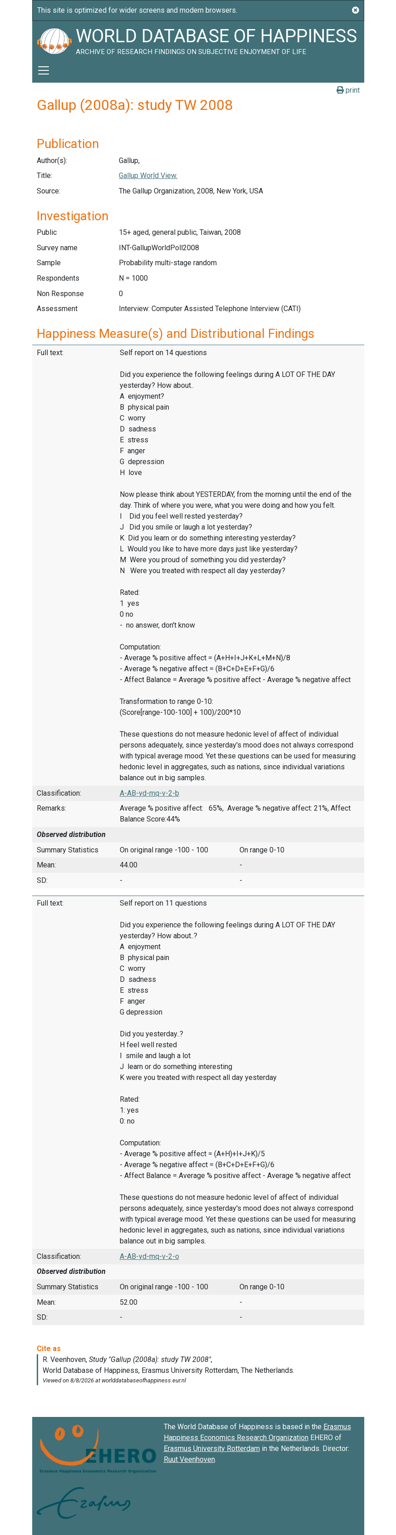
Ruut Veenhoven (189, 1459)
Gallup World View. (148, 175)
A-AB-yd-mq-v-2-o (149, 1256)
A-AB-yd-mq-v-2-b (149, 793)
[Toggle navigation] (43, 70)
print (348, 90)
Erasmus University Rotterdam (212, 1448)
